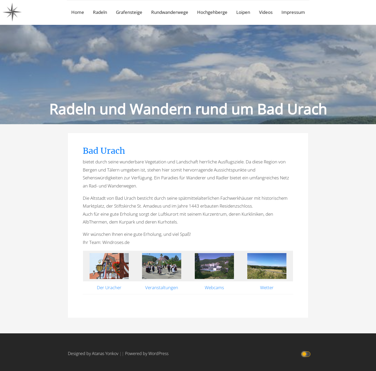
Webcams (214, 287)
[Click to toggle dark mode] (306, 354)
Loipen (243, 12)
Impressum (293, 12)
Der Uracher (109, 287)
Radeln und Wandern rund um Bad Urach (188, 109)
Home (77, 12)
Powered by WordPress (146, 353)
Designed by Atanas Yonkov (93, 353)
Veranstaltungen (161, 287)
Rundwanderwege (169, 12)
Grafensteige (129, 12)
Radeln (100, 12)
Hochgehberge (212, 12)
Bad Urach (104, 151)
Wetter (267, 287)
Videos (266, 12)
